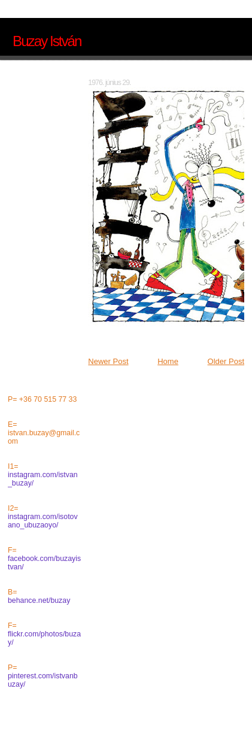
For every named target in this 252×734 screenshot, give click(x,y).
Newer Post (108, 361)
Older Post (226, 361)
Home (167, 361)
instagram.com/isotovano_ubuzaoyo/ (43, 520)
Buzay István (47, 41)
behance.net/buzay (39, 600)
